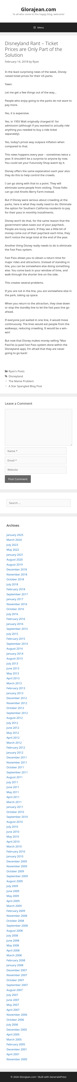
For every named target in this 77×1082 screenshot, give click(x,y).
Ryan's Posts (16, 371)
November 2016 (16, 604)
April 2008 (12, 950)
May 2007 (12, 1005)
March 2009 (14, 906)
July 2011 (12, 782)
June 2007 (12, 1000)
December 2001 (16, 1049)
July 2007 (12, 995)
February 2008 (15, 960)
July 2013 (12, 663)
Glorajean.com (38, 9)
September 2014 (17, 644)
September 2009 (17, 876)
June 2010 (12, 832)
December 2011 (16, 757)
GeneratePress (58, 1076)
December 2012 (16, 698)
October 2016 (15, 609)
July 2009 (12, 886)
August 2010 (14, 822)
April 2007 (12, 1010)
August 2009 (14, 881)
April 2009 (12, 901)
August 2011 (14, 777)
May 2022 (12, 549)
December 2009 (16, 861)
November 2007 (16, 975)
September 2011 (17, 772)
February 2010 (15, 851)
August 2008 (14, 930)
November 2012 (16, 703)
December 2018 (16, 569)
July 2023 (12, 545)
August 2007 (14, 990)
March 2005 (14, 1039)
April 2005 (12, 1034)
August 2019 (14, 564)
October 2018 (15, 579)
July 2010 (12, 826)
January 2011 (14, 807)
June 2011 (12, 787)
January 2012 (14, 752)
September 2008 (17, 925)
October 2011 (15, 767)
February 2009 (15, 911)
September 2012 (17, 713)
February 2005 (15, 1044)
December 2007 (16, 970)
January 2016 (14, 624)
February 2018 (15, 589)
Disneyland (16, 376)
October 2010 (15, 812)
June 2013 (12, 668)
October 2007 (15, 980)
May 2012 (12, 733)
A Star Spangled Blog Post (25, 386)
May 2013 (12, 673)
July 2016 (12, 614)
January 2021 (14, 554)
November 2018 (16, 574)
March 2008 (14, 955)
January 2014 (14, 653)
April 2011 (12, 797)
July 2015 (12, 634)
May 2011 (12, 792)
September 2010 (17, 817)
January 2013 (14, 693)
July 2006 (12, 1024)
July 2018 (12, 584)
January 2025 (14, 535)
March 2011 (14, 802)
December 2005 (16, 1029)
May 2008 (12, 945)
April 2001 (12, 1054)
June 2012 (12, 728)
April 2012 (12, 737)
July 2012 (12, 723)
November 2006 (16, 1014)
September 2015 (17, 629)
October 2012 (15, 708)
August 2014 (14, 648)
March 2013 (14, 683)
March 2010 (14, 846)
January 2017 (14, 599)
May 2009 (12, 896)
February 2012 (15, 747)
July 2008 (12, 935)
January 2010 (14, 856)
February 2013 (15, 688)
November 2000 (16, 1059)
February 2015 (15, 639)
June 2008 (12, 940)
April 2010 (12, 841)
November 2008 (16, 916)
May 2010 (12, 836)
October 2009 (15, 871)
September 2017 (17, 594)
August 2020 (14, 559)
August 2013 (14, 658)
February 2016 (15, 619)
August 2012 (14, 718)
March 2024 (14, 540)
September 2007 (17, 985)
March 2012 (14, 742)
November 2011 (16, 762)
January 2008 (14, 965)
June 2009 (12, 891)
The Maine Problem (21, 381)
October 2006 (15, 1020)
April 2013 (12, 678)
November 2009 (16, 866)
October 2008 (15, 921)
